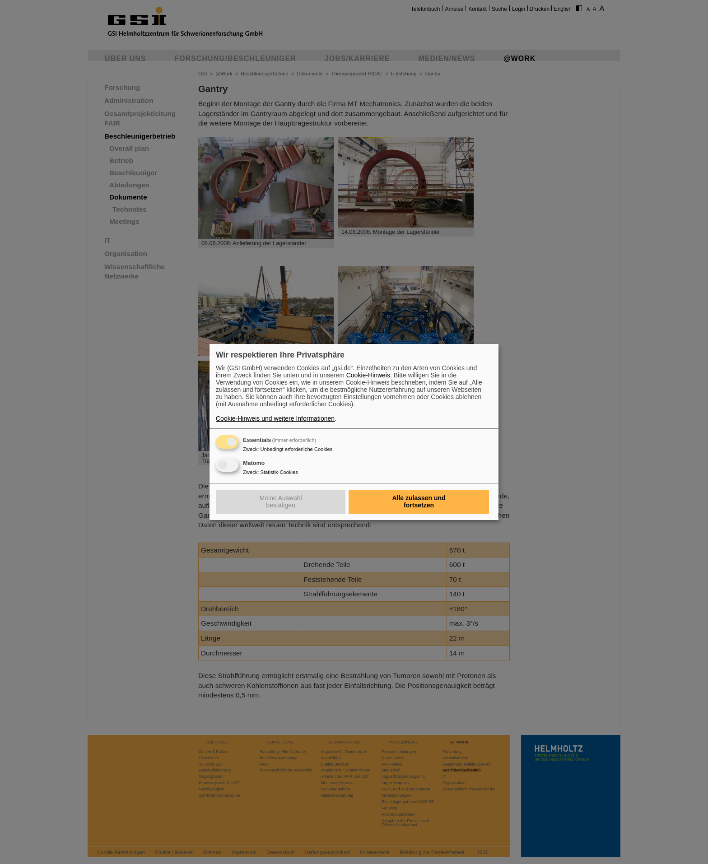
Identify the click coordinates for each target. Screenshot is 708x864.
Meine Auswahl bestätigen (280, 501)
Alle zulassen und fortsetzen (418, 501)
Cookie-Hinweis (368, 375)
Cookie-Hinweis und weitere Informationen (275, 418)
